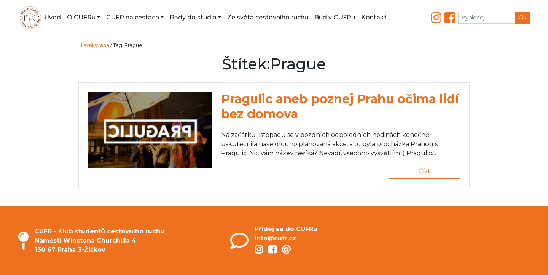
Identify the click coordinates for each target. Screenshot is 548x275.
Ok (522, 17)
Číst (424, 171)
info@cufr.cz (275, 238)
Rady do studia (193, 17)
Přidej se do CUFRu (286, 229)
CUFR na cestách (132, 17)
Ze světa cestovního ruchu (267, 17)
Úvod (52, 17)
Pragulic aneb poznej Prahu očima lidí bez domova (340, 106)
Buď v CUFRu (334, 17)
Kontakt (374, 17)
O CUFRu (81, 17)
